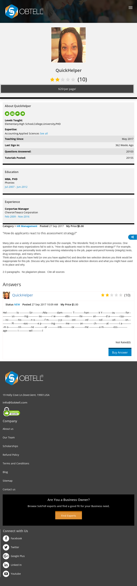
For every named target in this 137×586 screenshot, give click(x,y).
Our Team (9, 437)
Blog (5, 472)
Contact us (9, 489)
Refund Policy (11, 454)
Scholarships (10, 446)
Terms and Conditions (16, 463)
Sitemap (8, 480)
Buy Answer (120, 352)
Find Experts (68, 515)
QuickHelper (22, 295)
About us (8, 428)
